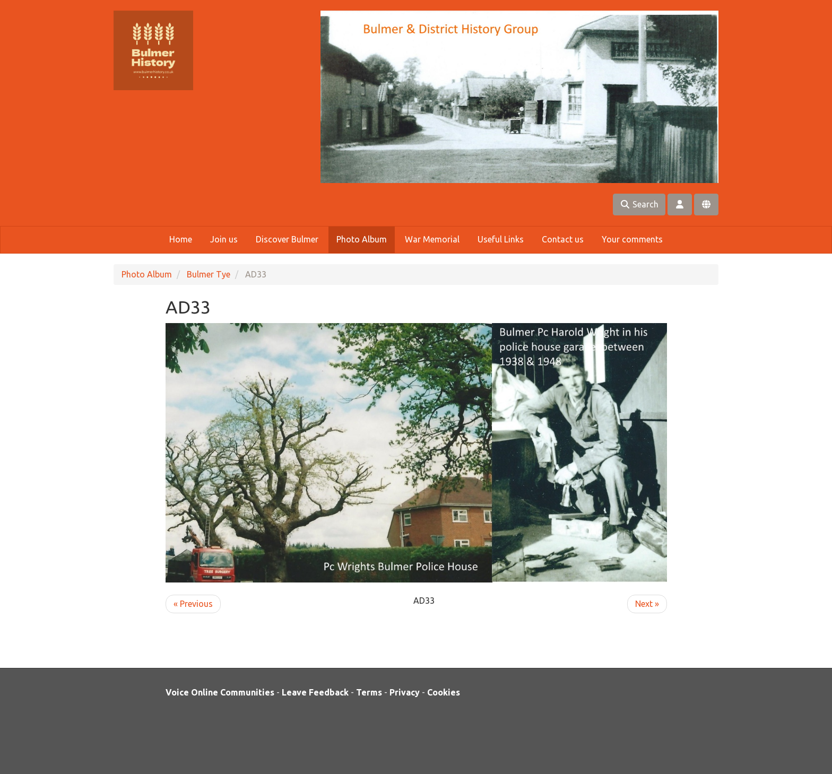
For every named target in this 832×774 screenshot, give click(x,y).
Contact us (563, 239)
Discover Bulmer (287, 239)
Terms (369, 692)
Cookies (443, 692)
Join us (224, 239)
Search (639, 204)
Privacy (404, 692)
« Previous (193, 603)
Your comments (632, 239)
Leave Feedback (315, 692)
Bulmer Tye (208, 274)
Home (180, 239)
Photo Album (361, 239)
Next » (647, 603)
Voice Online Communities (220, 692)
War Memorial (432, 239)
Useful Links (501, 239)
